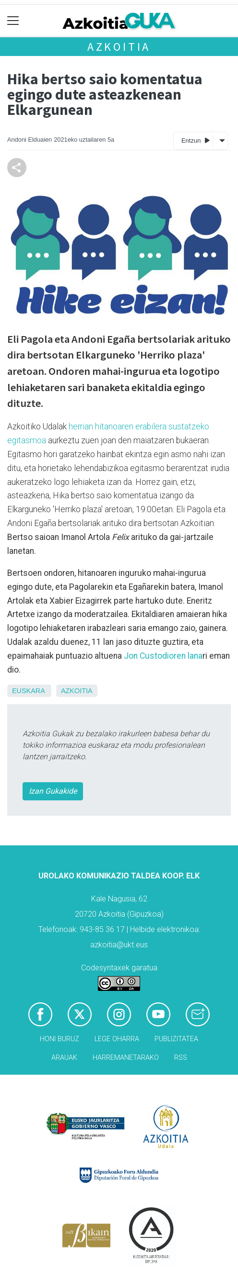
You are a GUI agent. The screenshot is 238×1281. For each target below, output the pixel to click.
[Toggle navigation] (13, 20)
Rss (180, 1058)
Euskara (28, 691)
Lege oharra (117, 1039)
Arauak (64, 1058)
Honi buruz (59, 1039)
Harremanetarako (126, 1058)
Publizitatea (176, 1039)
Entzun (195, 140)
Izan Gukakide (53, 791)
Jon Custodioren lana (163, 656)
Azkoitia (119, 46)
